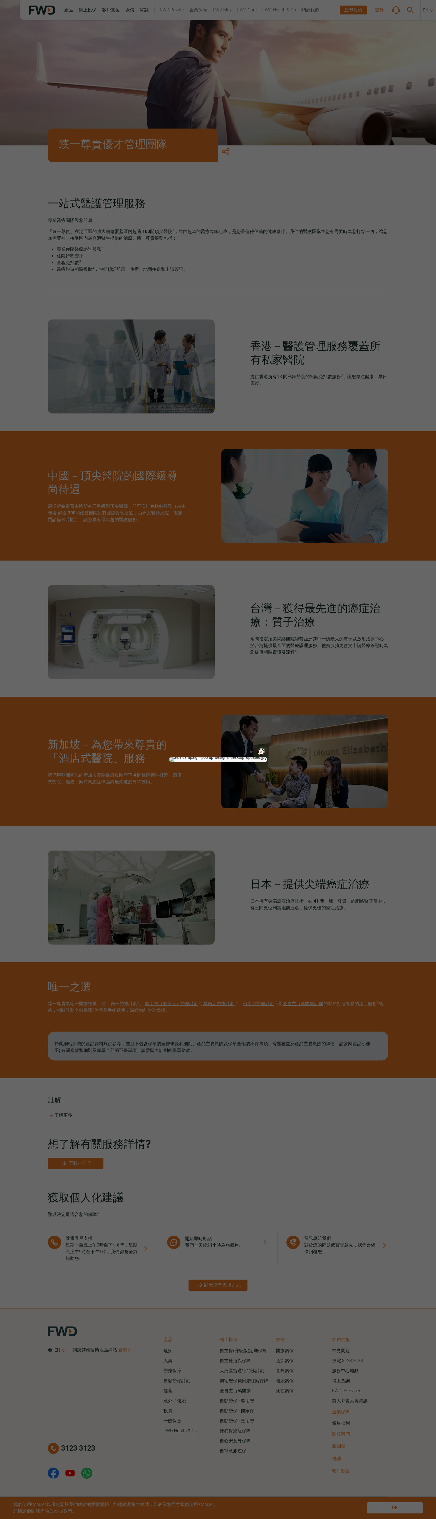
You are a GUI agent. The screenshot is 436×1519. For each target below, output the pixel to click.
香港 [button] (122, 1349)
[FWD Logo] (42, 10)
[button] (68, 10)
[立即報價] (353, 10)
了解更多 (60, 1115)
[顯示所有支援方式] (218, 1285)
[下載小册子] (75, 1163)
